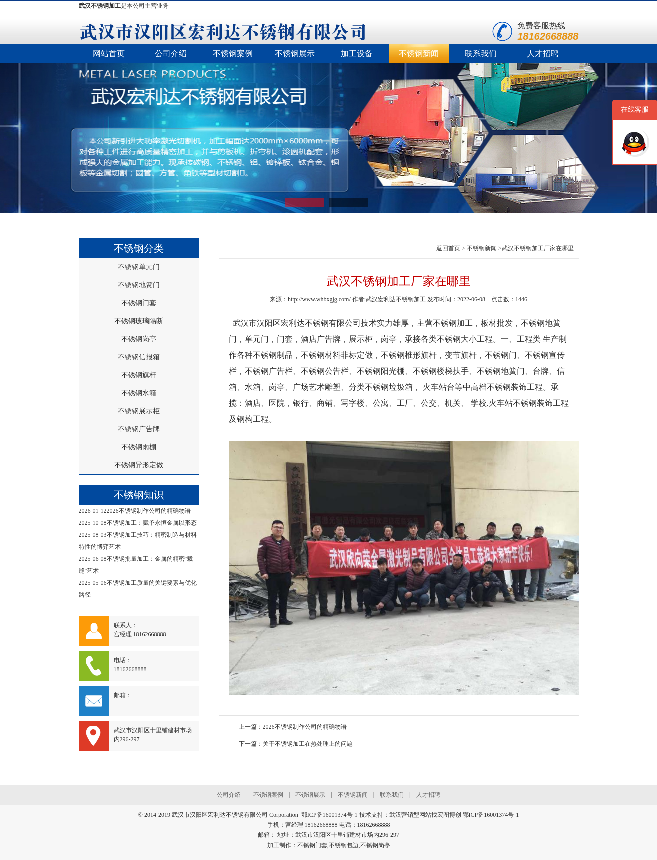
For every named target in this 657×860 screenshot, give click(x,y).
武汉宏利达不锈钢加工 (396, 299)
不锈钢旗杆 (138, 375)
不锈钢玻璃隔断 (138, 321)
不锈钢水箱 (138, 393)
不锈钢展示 (295, 53)
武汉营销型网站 (410, 814)
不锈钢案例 (233, 53)
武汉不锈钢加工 (100, 5)
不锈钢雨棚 (138, 447)
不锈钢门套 (138, 303)
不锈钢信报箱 (139, 357)
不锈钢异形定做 (138, 465)
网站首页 (109, 53)
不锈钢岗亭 (138, 339)
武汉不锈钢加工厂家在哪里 (538, 248)
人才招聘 (543, 53)
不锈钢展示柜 (139, 411)
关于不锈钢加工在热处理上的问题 (308, 743)
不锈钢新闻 (419, 53)
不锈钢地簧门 (139, 285)
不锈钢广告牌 (139, 429)
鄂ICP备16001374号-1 (491, 814)
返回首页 (448, 248)
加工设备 (357, 53)
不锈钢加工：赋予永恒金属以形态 (152, 522)
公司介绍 (171, 53)
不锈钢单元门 (139, 267)
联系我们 (481, 53)
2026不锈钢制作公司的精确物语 (149, 510)
